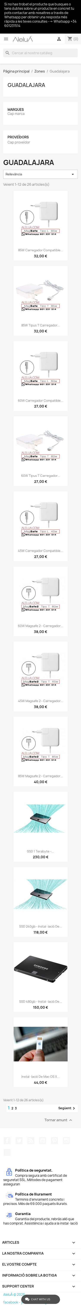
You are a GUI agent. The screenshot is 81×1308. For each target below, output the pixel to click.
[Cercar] (40, 53)
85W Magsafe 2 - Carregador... (40, 776)
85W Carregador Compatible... (40, 250)
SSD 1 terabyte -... (40, 851)
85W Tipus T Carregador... (40, 325)
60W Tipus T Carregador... (40, 476)
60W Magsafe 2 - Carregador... (40, 626)
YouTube (42, 1140)
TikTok (7, 1152)
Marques (16, 109)
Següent (67, 1108)
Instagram (66, 1140)
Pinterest (54, 1140)
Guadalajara (26, 85)
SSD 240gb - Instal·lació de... (40, 926)
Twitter (19, 1140)
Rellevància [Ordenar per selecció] (40, 174)
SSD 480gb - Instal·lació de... (40, 1001)
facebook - (12, 1302)
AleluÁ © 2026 (14, 1294)
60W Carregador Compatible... (40, 400)
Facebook (7, 1140)
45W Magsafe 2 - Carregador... (40, 701)
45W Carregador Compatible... (40, 551)
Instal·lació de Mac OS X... (40, 1077)
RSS (30, 1140)
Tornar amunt (58, 1120)
